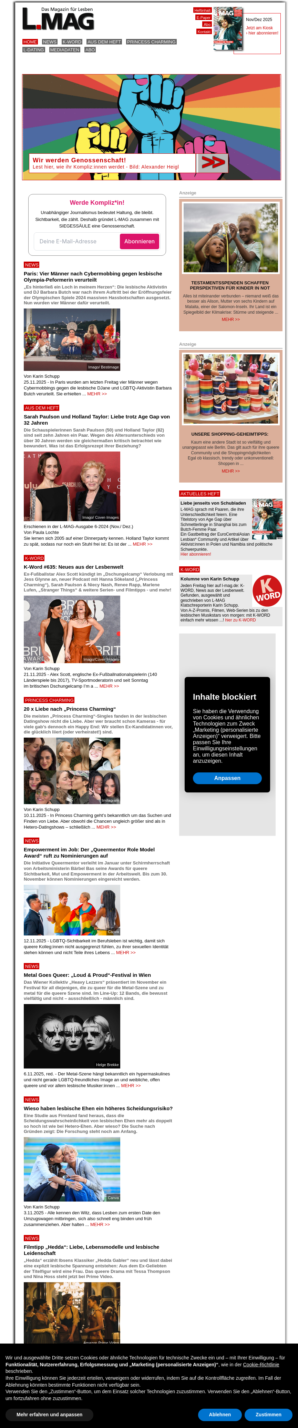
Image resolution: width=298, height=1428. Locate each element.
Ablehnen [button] (220, 1414)
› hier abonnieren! (262, 33)
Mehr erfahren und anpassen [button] (49, 1414)
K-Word (72, 41)
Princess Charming (151, 41)
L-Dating (33, 49)
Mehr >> (231, 319)
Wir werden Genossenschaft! (79, 160)
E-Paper (203, 18)
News (49, 41)
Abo (90, 49)
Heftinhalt (202, 10)
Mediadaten (64, 49)
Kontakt (204, 32)
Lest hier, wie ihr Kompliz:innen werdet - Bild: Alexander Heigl (106, 167)
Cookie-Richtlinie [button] (261, 1364)
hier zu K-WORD (240, 620)
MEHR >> (97, 393)
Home (30, 41)
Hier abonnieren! (196, 554)
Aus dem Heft (104, 41)
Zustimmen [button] (268, 1414)
